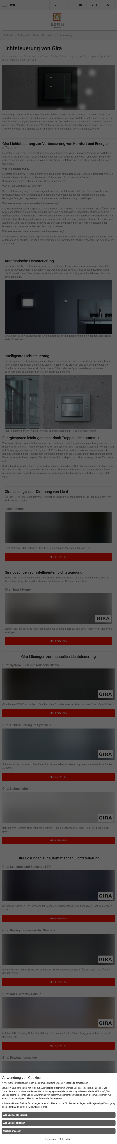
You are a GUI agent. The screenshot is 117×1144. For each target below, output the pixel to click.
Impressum (50, 1139)
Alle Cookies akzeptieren (15, 1115)
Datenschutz (66, 1139)
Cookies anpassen (12, 1131)
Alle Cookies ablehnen (14, 1123)
